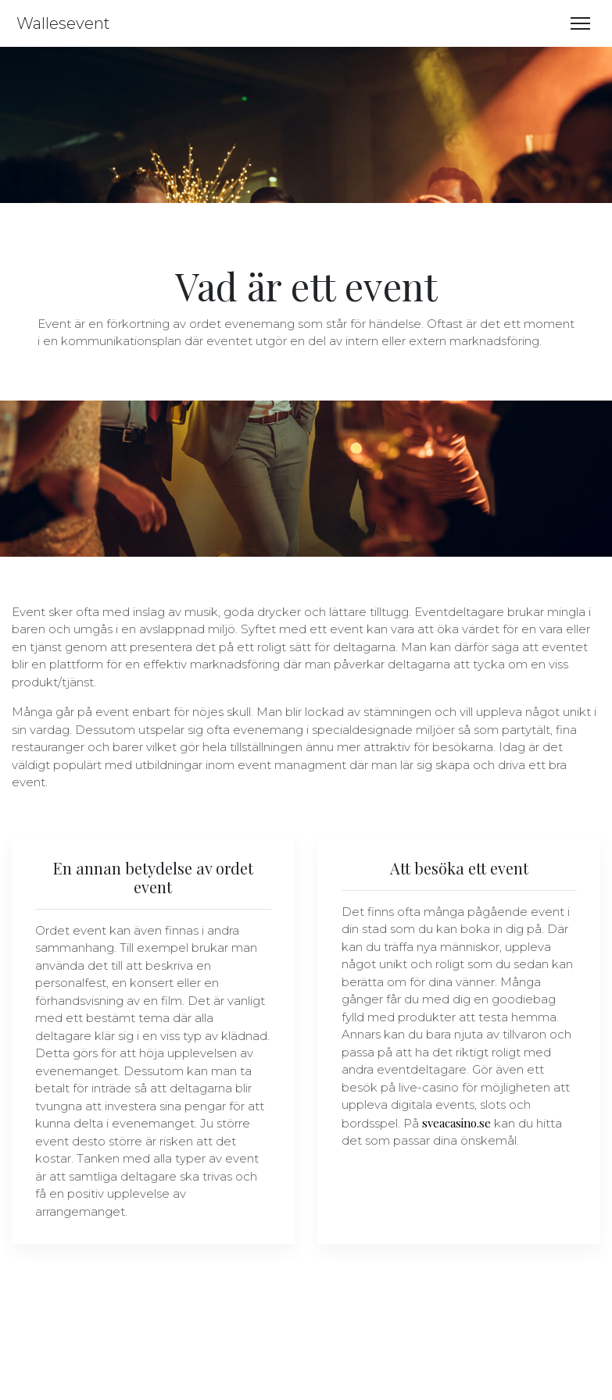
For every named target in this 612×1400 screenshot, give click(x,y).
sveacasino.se (456, 1123)
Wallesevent (61, 23)
